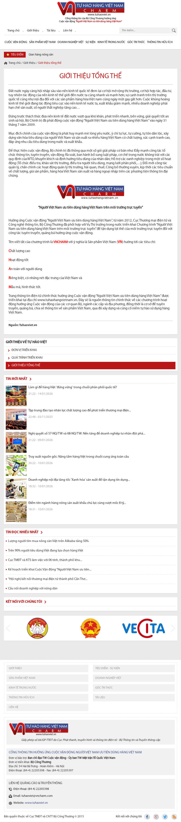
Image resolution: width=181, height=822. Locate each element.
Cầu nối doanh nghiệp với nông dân (33, 588)
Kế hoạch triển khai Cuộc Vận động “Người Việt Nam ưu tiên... (49, 569)
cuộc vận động (16, 42)
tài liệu (100, 697)
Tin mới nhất (16, 379)
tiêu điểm (17, 54)
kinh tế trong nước (23, 687)
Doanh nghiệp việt (108, 678)
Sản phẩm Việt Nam (42, 42)
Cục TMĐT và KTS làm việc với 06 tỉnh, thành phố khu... (45, 560)
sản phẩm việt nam (22, 678)
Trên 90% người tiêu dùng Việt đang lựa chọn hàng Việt (45, 550)
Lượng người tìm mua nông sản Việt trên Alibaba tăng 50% (48, 541)
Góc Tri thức (136, 42)
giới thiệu (15, 668)
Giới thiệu (29, 63)
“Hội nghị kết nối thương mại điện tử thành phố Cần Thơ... (47, 579)
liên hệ (13, 707)
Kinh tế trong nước (111, 42)
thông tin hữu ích (21, 697)
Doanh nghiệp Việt (70, 42)
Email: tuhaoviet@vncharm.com (33, 795)
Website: (30, 802)
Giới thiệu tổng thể (26, 365)
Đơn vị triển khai (24, 350)
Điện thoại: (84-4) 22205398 (31, 789)
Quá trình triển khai (27, 358)
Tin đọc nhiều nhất (22, 532)
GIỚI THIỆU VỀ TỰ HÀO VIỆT (26, 342)
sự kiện (90, 42)
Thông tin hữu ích (159, 42)
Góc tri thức (104, 687)
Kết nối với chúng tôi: (129, 816)
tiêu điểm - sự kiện (107, 668)
